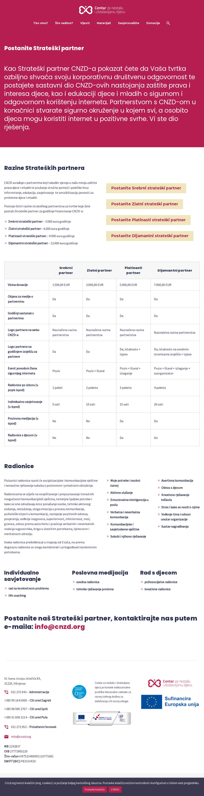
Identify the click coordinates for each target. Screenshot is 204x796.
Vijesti (85, 23)
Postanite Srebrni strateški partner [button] (146, 188)
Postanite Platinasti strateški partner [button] (148, 220)
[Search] (168, 23)
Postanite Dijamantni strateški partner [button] (149, 236)
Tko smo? (40, 23)
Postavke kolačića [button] (95, 789)
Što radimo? (64, 23)
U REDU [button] (115, 789)
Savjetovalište (128, 23)
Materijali (104, 23)
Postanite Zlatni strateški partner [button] (144, 204)
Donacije (153, 23)
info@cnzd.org (60, 626)
